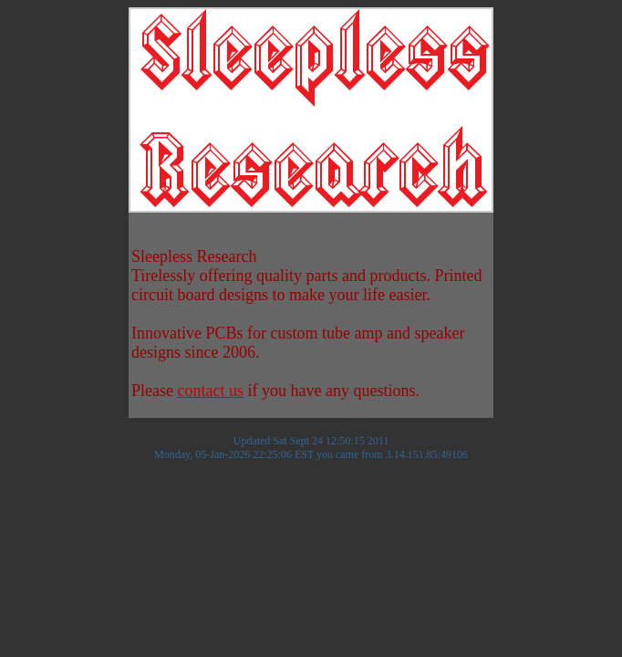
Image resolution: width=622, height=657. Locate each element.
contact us (210, 390)
